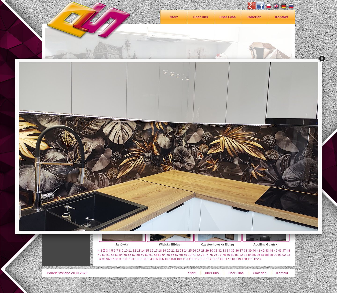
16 (151, 250)
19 (164, 250)
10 (126, 250)
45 (275, 250)
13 (138, 250)
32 (220, 250)
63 (159, 254)
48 (288, 250)
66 (172, 254)
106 (161, 259)
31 (215, 250)
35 (232, 250)
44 (271, 250)
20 (168, 250)
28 (203, 250)
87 (262, 254)
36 (237, 250)
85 (254, 254)
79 (228, 254)
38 (245, 250)
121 (250, 259)
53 (116, 254)
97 (112, 259)
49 (99, 254)
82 (241, 254)
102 (137, 259)
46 (280, 250)
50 (103, 254)
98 (116, 259)
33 (224, 250)
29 (207, 250)
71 (194, 254)
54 (121, 254)
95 (103, 259)
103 (143, 259)
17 (155, 250)
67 (176, 254)
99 (120, 259)
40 (254, 250)
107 (167, 259)
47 (284, 250)
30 (211, 250)
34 (228, 250)
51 (108, 254)
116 (220, 259)
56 (129, 254)
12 (134, 250)
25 (190, 250)
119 (238, 259)
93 (288, 254)
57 (134, 254)
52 (112, 254)
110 (185, 259)
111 (191, 259)
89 (271, 254)
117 (226, 259)
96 (108, 259)
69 (185, 254)
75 (211, 254)
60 (146, 254)
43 (267, 250)
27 (198, 250)
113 (202, 259)
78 (224, 254)
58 (138, 254)
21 (173, 250)
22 (177, 250)
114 (208, 259)
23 (181, 250)
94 (99, 259)
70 (189, 254)
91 (279, 254)
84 (249, 254)
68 (181, 254)
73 (202, 254)
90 (275, 254)
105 (155, 259)
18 (160, 250)
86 (258, 254)
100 (125, 259)
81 (236, 254)
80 (232, 254)
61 (151, 254)
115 (214, 259)
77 (219, 254)
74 (207, 254)
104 (149, 259)
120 (244, 259)
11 (130, 250)
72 (198, 254)
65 (168, 254)
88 (266, 254)
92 (284, 254)
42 (262, 250)
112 (197, 259)
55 (125, 254)
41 (258, 250)
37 (241, 250)
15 (147, 250)
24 (185, 250)
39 (250, 250)
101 (131, 259)
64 (163, 254)
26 (194, 250)
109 (179, 259)
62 (155, 254)
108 (173, 259)
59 (142, 254)
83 (245, 254)
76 (215, 254)
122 (256, 259)
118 (232, 259)
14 (143, 250)
